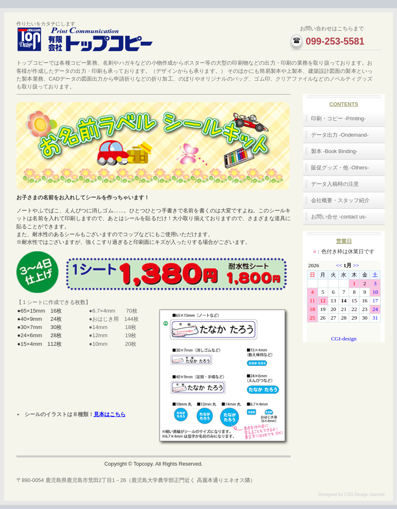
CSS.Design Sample (364, 494)
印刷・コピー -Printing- (338, 118)
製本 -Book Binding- (334, 151)
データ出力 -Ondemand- (339, 135)
